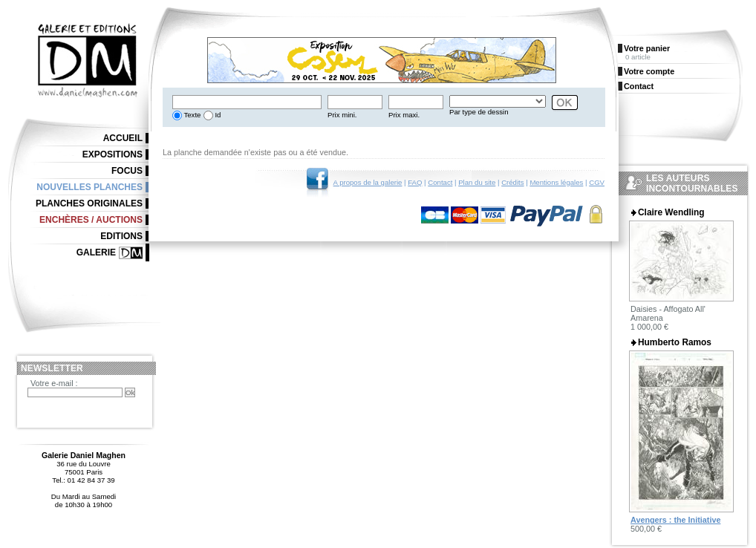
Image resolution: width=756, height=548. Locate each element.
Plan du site (476, 182)
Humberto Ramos (674, 342)
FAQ (415, 182)
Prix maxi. (404, 115)
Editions (121, 236)
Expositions (112, 154)
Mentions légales (556, 182)
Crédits (512, 182)
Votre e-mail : (54, 383)
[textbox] (247, 102)
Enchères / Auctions (91, 220)
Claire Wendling (671, 212)
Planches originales (89, 203)
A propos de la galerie (368, 182)
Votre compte (649, 71)
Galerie (96, 252)
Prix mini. (342, 115)
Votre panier (647, 48)
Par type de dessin (478, 112)
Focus (127, 171)
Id (217, 115)
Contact (440, 182)
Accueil (123, 138)
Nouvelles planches (89, 187)
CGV (597, 182)
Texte (191, 115)
